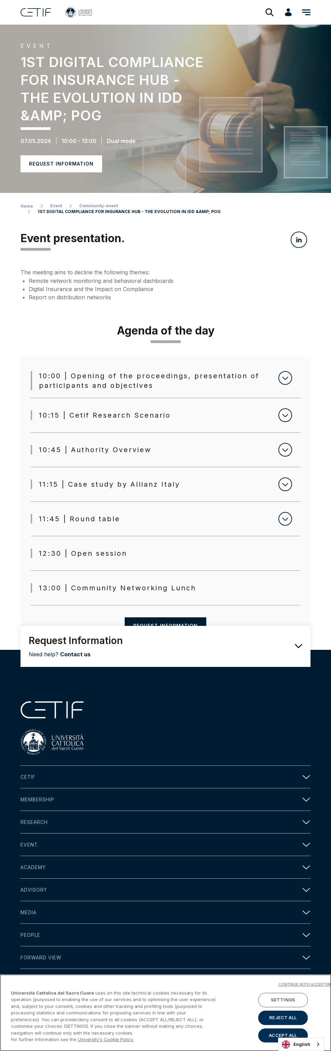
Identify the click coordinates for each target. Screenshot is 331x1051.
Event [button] (165, 844)
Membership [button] (165, 799)
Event (56, 205)
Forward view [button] (165, 957)
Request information (61, 164)
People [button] (165, 935)
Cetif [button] (165, 777)
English (296, 1044)
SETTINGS (283, 1001)
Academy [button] (165, 867)
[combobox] (301, 1044)
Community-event (98, 205)
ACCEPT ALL (283, 1036)
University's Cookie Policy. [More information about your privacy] (106, 1040)
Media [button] (165, 912)
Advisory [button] (165, 889)
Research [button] (165, 822)
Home (26, 206)
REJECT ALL (282, 1019)
